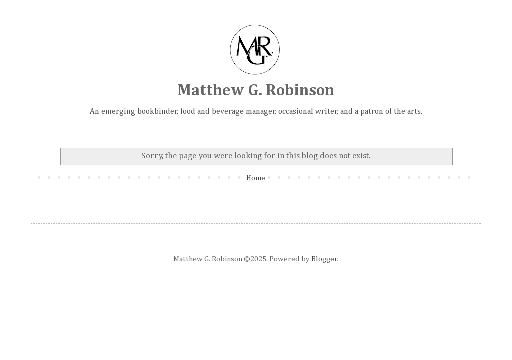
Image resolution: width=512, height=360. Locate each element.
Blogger (325, 259)
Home (256, 178)
